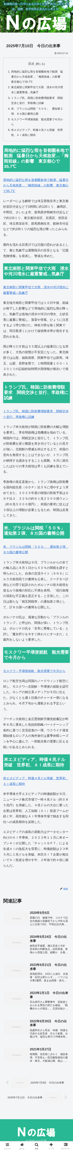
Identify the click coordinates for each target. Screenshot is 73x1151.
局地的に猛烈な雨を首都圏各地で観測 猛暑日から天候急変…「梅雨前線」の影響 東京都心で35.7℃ (37, 76)
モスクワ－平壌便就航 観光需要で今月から (34, 671)
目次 (31, 63)
